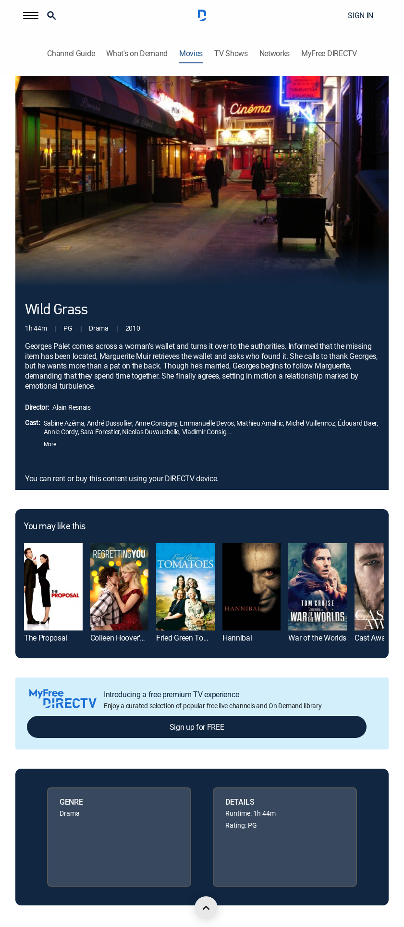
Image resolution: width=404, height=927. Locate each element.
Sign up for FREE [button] (197, 727)
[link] (53, 586)
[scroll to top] (206, 907)
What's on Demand (137, 53)
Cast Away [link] (372, 637)
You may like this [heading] (54, 527)
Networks (274, 53)
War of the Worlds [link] (317, 637)
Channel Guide (71, 53)
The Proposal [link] (45, 637)
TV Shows (230, 53)
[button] (30, 15)
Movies (191, 53)
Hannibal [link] (237, 637)
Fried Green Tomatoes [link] (192, 637)
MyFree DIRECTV (329, 53)
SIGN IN (360, 15)
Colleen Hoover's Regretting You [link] (141, 637)
